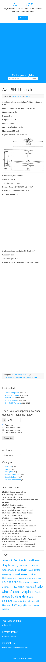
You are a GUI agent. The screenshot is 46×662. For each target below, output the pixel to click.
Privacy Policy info (9, 636)
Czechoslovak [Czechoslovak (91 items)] (18, 569)
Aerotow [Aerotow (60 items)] (18, 560)
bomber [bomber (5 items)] (29, 566)
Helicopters (9, 472)
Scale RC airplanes (18, 375)
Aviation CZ (23, 5)
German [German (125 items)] (23, 574)
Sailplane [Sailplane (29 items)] (29, 587)
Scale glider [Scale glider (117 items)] (19, 596)
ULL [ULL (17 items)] (37, 601)
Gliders (7, 469)
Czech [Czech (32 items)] (5, 570)
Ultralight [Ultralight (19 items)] (6, 605)
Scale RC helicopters (13, 480)
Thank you (9, 425)
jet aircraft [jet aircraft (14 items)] (17, 578)
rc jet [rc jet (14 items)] (10, 587)
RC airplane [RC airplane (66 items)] (9, 581)
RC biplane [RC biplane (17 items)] (22, 582)
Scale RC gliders (11, 477)
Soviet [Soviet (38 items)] (21, 600)
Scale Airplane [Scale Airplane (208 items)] (24, 592)
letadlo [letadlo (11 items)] (23, 578)
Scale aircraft (20, 377)
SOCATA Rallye (11, 400)
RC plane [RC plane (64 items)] (18, 586)
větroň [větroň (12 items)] (36, 605)
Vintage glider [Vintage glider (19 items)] (21, 605)
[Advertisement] (23, 49)
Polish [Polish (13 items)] (38, 578)
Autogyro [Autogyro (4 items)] (17, 566)
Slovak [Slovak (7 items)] (15, 601)
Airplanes (8, 467)
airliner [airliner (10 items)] (36, 561)
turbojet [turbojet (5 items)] (33, 601)
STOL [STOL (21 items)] (27, 601)
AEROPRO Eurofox (12, 395)
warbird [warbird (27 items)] (6, 609)
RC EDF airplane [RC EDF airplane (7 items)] (32, 582)
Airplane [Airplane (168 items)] (8, 565)
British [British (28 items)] (35, 565)
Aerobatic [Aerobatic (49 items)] (7, 560)
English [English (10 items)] (30, 570)
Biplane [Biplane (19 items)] (23, 565)
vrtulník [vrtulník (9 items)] (30, 605)
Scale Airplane (31, 377)
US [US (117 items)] (13, 605)
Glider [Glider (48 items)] (33, 574)
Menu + (23, 18)
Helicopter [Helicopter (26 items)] (7, 578)
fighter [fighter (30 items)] (37, 570)
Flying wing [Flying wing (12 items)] (6, 575)
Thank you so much (12, 430)
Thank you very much (13, 427)
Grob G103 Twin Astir (13, 403)
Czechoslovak (9, 377)
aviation (27, 96)
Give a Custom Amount (13, 433)
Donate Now (8, 438)
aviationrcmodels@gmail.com (19, 647)
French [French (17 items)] (15, 575)
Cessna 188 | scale (12, 393)
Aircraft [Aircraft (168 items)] (29, 560)
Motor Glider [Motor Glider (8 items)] (31, 578)
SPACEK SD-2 (10, 398)
